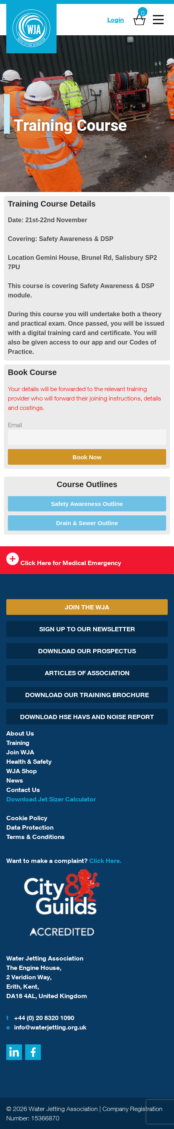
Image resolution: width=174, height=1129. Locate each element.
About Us (20, 733)
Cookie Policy (26, 818)
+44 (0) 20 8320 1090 (40, 1017)
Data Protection (29, 827)
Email (15, 424)
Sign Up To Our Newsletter (87, 629)
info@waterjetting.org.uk (46, 1027)
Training (17, 743)
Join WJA (20, 752)
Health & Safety (28, 761)
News (14, 780)
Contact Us (23, 790)
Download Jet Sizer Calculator (51, 799)
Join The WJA (87, 607)
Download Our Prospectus (87, 651)
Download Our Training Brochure (87, 695)
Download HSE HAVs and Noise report (87, 717)
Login (115, 20)
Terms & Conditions (35, 837)
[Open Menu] (158, 19)
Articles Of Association (87, 673)
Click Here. (105, 860)
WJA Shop (21, 771)
